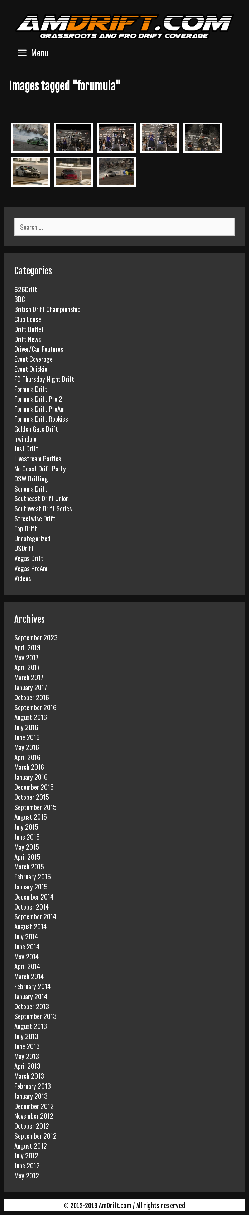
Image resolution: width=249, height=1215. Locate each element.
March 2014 (29, 976)
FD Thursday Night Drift (44, 379)
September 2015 (35, 807)
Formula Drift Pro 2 (38, 398)
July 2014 (26, 936)
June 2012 (27, 1165)
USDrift (24, 548)
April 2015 (27, 856)
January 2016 (31, 777)
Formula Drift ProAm (39, 408)
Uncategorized (32, 538)
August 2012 (30, 1145)
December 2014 (33, 896)
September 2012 (35, 1135)
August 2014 (30, 926)
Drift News (27, 339)
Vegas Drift (28, 558)
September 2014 (35, 916)
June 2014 (26, 946)
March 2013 (29, 1076)
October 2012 (31, 1125)
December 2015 (34, 787)
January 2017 (30, 687)
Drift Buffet (29, 329)
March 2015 (29, 866)
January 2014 (30, 996)
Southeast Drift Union (41, 498)
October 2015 (31, 797)
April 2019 (27, 647)
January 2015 (31, 886)
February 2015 (32, 876)
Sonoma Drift (30, 488)
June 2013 (27, 1046)
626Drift (25, 289)
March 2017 (28, 677)
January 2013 (31, 1096)
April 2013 (27, 1065)
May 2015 (26, 846)
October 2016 (31, 697)
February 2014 (32, 986)
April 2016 (27, 757)
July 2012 (26, 1155)
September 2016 (35, 707)
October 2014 (31, 906)
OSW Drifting (31, 478)
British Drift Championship (47, 309)
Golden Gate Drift (36, 428)
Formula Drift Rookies (41, 418)
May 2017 (26, 657)
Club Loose (27, 319)
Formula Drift (30, 389)
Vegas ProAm (30, 568)
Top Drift (25, 528)
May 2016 (26, 747)
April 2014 (27, 966)
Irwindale (25, 438)
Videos (22, 578)
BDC (19, 299)
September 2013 (35, 1016)
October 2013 (31, 1006)
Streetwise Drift (35, 518)
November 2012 (33, 1115)
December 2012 (34, 1106)
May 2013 (26, 1056)
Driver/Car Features (38, 348)
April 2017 (27, 667)
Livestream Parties (37, 458)
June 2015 (27, 836)
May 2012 (26, 1175)
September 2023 (36, 637)
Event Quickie (30, 369)
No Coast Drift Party (40, 468)
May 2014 (26, 956)
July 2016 (26, 727)
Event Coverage (33, 358)
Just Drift (26, 448)
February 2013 (32, 1086)
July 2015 (26, 826)
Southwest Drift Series (43, 508)
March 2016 (29, 766)
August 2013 (30, 1026)
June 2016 (27, 737)
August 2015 (30, 816)
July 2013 (26, 1036)
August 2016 (30, 717)
